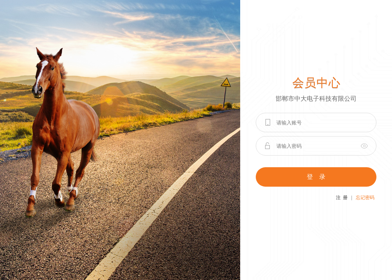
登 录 (316, 176)
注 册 (342, 197)
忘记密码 (365, 197)
